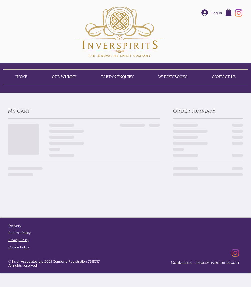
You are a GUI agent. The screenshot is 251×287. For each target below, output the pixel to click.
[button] (229, 12)
